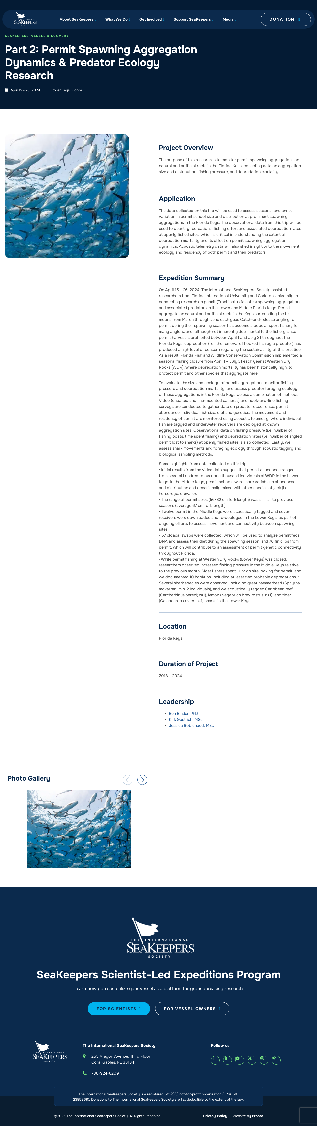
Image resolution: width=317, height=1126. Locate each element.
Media (230, 19)
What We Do (118, 19)
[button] (127, 780)
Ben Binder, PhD (183, 713)
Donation (284, 19)
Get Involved (152, 19)
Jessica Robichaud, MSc (191, 725)
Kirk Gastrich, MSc (186, 719)
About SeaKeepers (78, 19)
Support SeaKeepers (194, 19)
